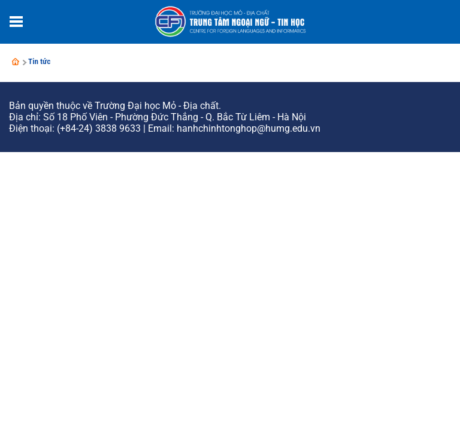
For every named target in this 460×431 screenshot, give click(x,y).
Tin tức (39, 61)
